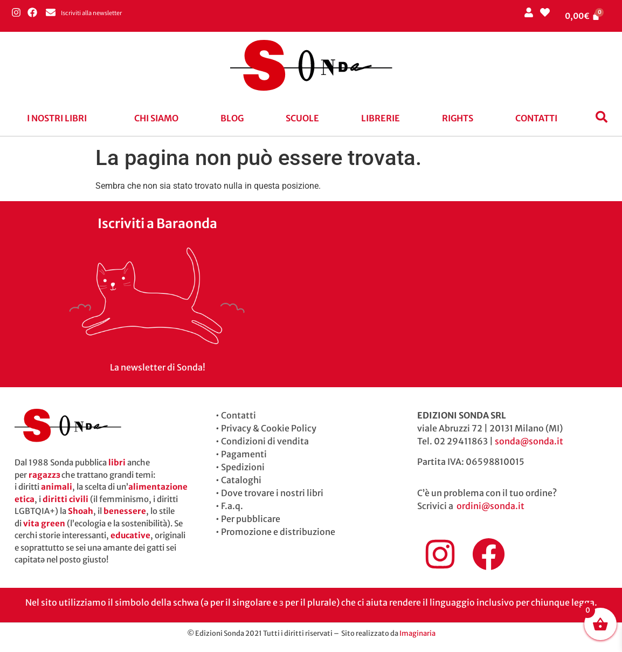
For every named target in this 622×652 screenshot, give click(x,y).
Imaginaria (417, 633)
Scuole (302, 118)
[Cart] (582, 15)
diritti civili (65, 499)
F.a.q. (232, 505)
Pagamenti (244, 454)
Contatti (536, 118)
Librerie (380, 118)
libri (117, 462)
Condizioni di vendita (265, 441)
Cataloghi (241, 480)
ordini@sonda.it (490, 505)
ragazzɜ (44, 475)
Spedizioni (243, 467)
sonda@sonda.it (529, 441)
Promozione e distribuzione (278, 531)
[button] (59, 118)
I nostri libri (57, 118)
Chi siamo (156, 118)
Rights (457, 118)
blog (232, 118)
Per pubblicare (250, 518)
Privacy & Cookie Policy (268, 428)
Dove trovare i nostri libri (272, 493)
